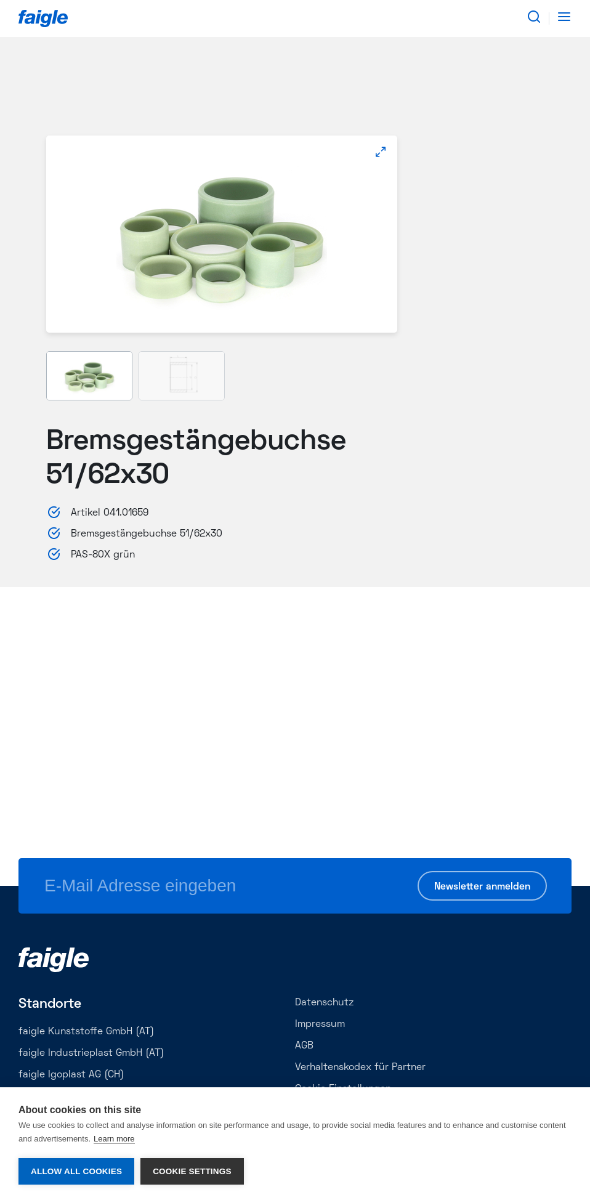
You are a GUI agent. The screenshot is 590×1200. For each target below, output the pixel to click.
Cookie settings (192, 1171)
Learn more (114, 1138)
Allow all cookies (76, 1171)
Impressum (320, 1024)
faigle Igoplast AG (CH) (71, 1075)
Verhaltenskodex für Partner (360, 1067)
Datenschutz (324, 1003)
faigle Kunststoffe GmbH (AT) (86, 1032)
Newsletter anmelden (482, 887)
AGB (304, 1046)
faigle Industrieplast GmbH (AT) (91, 1053)
